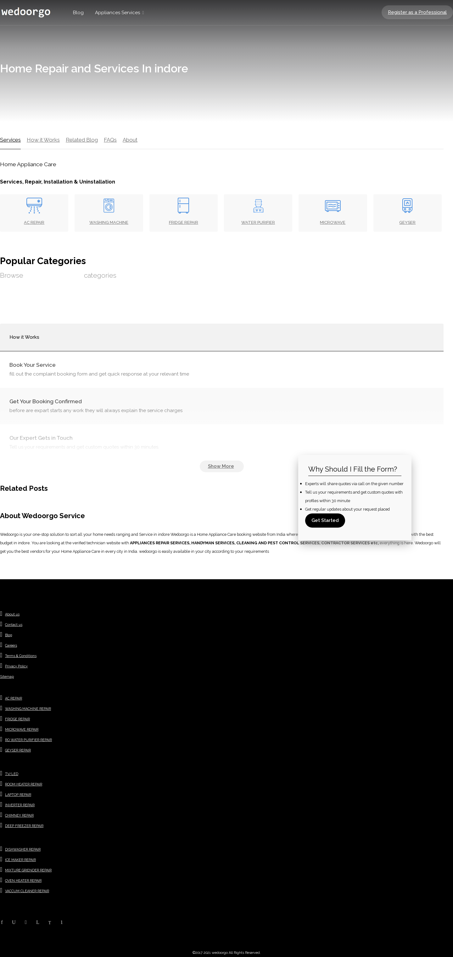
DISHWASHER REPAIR (23, 849)
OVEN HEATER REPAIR (23, 881)
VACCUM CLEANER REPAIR (27, 891)
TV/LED (11, 774)
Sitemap (7, 677)
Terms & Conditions (20, 656)
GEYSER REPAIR (18, 750)
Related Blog (82, 140)
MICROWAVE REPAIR (21, 730)
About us (12, 614)
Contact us (13, 625)
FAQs (110, 140)
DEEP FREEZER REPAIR (24, 826)
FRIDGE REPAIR (17, 719)
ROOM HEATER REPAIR (23, 784)
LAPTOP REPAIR (18, 795)
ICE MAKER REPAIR (20, 860)
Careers (11, 645)
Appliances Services (117, 12)
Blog (78, 12)
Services (10, 140)
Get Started (325, 520)
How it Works (43, 140)
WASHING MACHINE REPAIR (28, 709)
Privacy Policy (16, 666)
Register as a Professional (417, 12)
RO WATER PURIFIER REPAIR (28, 740)
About (130, 140)
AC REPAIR (13, 698)
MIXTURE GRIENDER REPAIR (28, 870)
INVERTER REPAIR (20, 805)
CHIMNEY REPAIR (19, 815)
